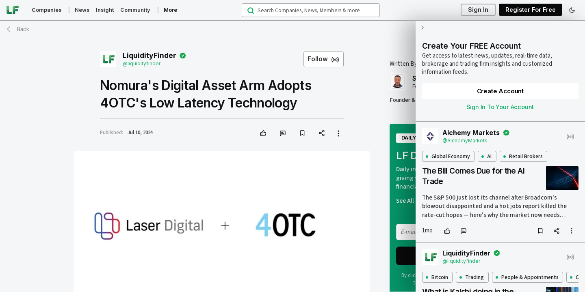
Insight (105, 10)
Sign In (478, 9)
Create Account (499, 83)
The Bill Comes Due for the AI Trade (472, 168)
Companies (46, 10)
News (82, 10)
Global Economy (447, 148)
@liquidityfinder (141, 63)
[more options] (571, 223)
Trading (471, 269)
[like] (263, 133)
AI (486, 148)
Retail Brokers (522, 148)
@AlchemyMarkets (464, 132)
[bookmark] (302, 133)
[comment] (283, 133)
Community (135, 10)
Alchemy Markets (470, 124)
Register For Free (530, 9)
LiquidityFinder (149, 55)
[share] (322, 133)
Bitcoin (436, 269)
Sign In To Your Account (499, 98)
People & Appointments (525, 269)
